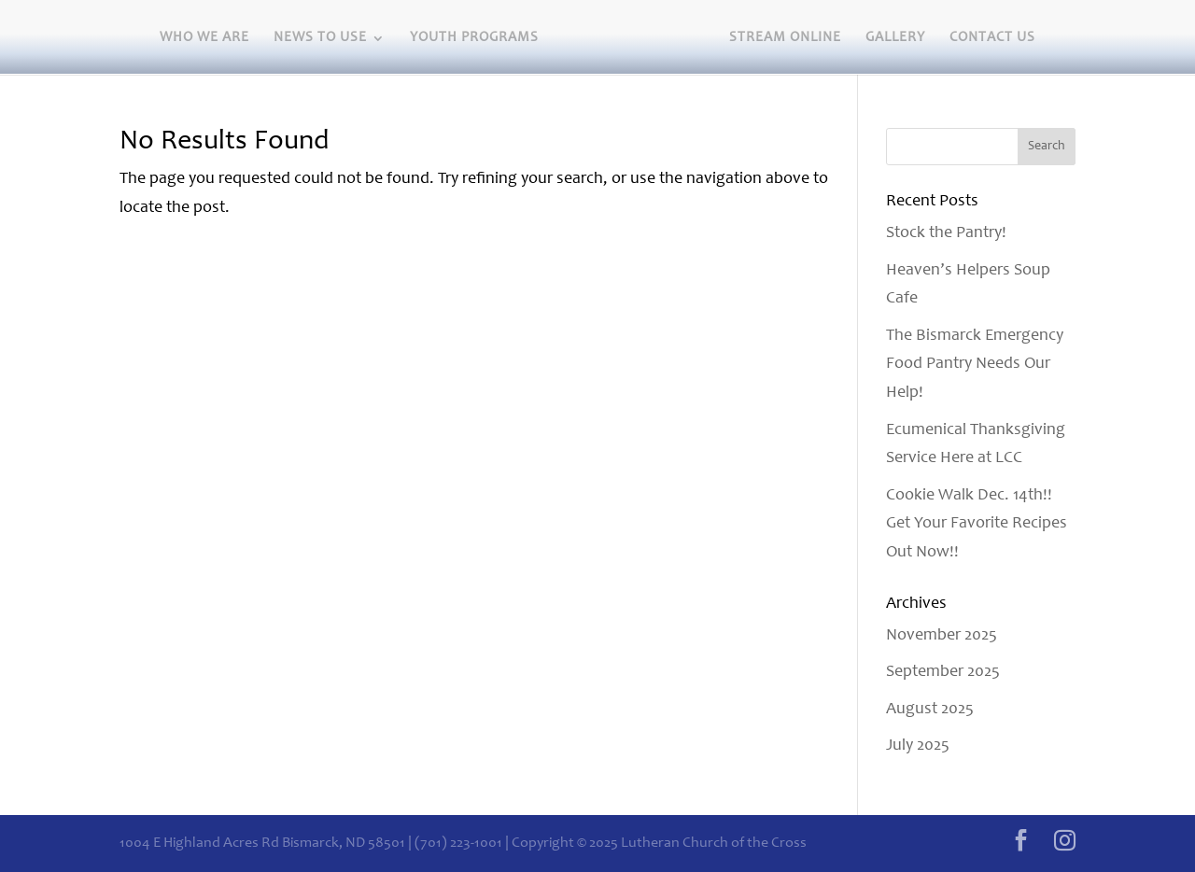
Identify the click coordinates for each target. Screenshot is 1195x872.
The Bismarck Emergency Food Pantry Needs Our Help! (974, 364)
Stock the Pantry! (946, 233)
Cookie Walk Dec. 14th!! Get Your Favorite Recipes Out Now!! (976, 524)
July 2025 (917, 746)
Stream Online (785, 38)
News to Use (320, 38)
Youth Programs (474, 38)
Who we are (204, 38)
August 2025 (930, 709)
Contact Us (992, 38)
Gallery (895, 38)
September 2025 (943, 672)
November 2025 (941, 635)
